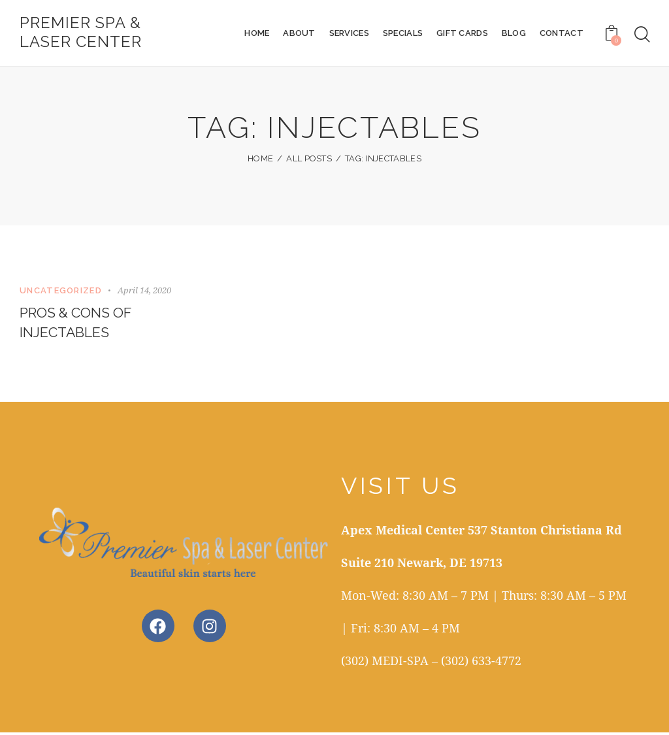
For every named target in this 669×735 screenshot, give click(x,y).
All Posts (309, 160)
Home (260, 160)
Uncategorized (61, 292)
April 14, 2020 (144, 291)
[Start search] (642, 35)
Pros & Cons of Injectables (78, 325)
